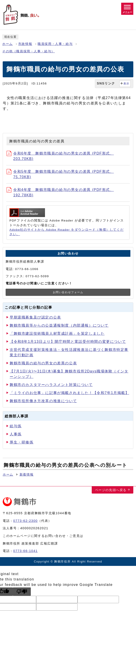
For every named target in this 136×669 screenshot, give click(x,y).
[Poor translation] (22, 591)
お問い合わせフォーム (68, 292)
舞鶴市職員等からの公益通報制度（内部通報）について (59, 325)
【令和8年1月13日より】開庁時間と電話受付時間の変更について (68, 341)
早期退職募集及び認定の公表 (35, 317)
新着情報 (26, 474)
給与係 (16, 426)
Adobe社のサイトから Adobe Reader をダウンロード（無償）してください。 (66, 232)
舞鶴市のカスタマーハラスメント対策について (51, 385)
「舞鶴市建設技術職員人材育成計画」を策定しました (57, 333)
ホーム (7, 44)
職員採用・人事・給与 (55, 44)
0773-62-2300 (25, 521)
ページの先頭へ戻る (111, 490)
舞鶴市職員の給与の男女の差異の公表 (43, 363)
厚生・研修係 (21, 442)
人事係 (16, 434)
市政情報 (25, 44)
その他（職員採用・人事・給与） (28, 51)
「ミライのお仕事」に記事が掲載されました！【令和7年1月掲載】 (69, 393)
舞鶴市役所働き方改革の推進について (43, 401)
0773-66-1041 (25, 551)
